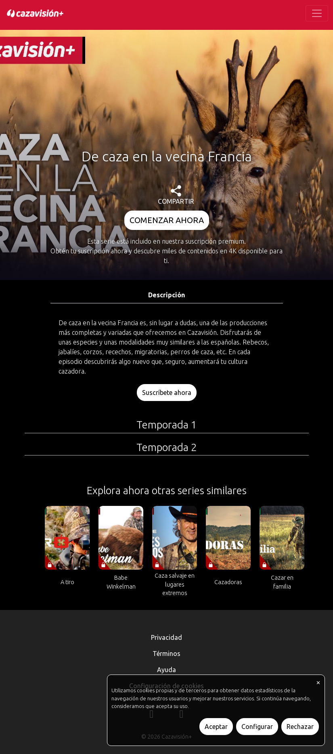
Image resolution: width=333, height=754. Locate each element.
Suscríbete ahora (166, 392)
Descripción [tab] (166, 295)
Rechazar (300, 726)
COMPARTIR (176, 195)
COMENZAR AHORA (167, 220)
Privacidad (166, 637)
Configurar (257, 726)
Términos (166, 653)
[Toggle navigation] (317, 13)
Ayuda (166, 669)
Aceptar (216, 726)
